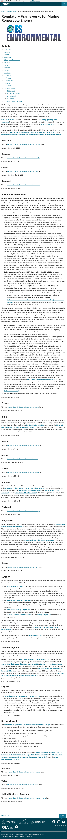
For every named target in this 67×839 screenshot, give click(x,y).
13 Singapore (8, 80)
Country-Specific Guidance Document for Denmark (23, 185)
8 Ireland (7, 68)
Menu (64, 4)
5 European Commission (12, 60)
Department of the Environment (29, 490)
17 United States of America (13, 101)
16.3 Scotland (11, 96)
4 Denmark (7, 57)
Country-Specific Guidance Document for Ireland (23, 445)
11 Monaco (7, 75)
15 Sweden (7, 86)
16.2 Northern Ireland (13, 93)
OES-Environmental (7, 120)
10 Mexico (7, 73)
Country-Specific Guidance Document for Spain (22, 567)
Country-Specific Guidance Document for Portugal (23, 511)
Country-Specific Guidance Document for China (22, 171)
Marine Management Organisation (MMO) (33, 659)
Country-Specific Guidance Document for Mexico (23, 472)
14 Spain (7, 83)
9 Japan (6, 70)
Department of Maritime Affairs (25, 493)
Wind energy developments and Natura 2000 (42, 379)
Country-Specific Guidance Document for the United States (26, 798)
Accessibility (18, 834)
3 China (6, 55)
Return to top (5, 815)
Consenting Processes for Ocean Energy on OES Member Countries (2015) (32, 132)
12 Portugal (7, 78)
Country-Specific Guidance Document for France (23, 407)
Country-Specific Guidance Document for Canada (23, 158)
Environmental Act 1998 (15, 586)
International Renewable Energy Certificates (39, 540)
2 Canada (7, 52)
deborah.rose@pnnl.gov (48, 124)
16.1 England (11, 91)
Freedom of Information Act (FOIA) (13, 836)
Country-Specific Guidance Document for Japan (22, 459)
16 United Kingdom (10, 88)
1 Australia (7, 49)
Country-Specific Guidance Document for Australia (23, 144)
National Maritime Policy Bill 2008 (18, 600)
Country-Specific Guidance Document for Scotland (23, 772)
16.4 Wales (10, 99)
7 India (6, 65)
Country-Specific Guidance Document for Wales (22, 784)
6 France (7, 62)
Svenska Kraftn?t (35, 635)
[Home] (6, 5)
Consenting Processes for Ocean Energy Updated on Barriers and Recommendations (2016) (31, 134)
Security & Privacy (6, 834)
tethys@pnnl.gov (60, 825)
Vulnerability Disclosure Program (34, 834)
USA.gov (28, 836)
